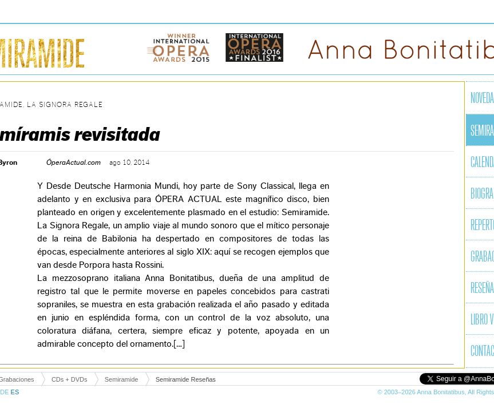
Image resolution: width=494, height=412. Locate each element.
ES (15, 392)
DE (5, 392)
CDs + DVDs (70, 379)
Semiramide (122, 379)
